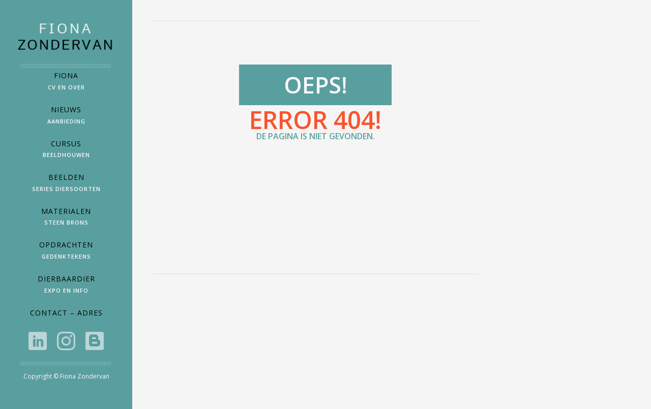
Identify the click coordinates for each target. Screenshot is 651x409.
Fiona (66, 83)
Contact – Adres (66, 313)
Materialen (66, 218)
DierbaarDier (66, 286)
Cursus (66, 151)
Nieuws (66, 117)
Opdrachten (66, 252)
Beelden (66, 184)
